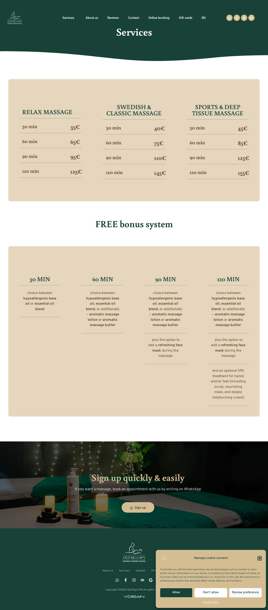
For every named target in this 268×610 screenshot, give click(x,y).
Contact (133, 18)
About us (92, 18)
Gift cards (185, 18)
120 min (30, 170)
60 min (29, 141)
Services (69, 18)
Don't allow (211, 593)
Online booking (159, 18)
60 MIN (102, 279)
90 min (29, 155)
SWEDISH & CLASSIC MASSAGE (134, 110)
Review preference (245, 593)
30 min (29, 126)
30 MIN (40, 279)
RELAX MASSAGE (47, 112)
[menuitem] (203, 18)
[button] (260, 558)
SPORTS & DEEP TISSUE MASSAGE (217, 110)
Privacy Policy (211, 602)
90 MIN (165, 279)
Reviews (113, 18)
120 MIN (228, 279)
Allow (176, 593)
